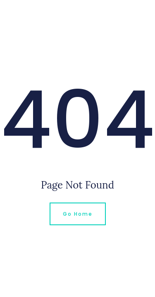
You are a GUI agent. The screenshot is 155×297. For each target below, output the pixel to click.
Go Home (78, 213)
